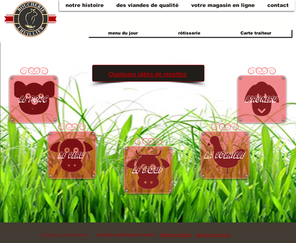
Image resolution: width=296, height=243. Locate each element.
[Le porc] (33, 99)
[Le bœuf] (148, 170)
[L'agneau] (261, 99)
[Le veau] (71, 155)
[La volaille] (225, 155)
